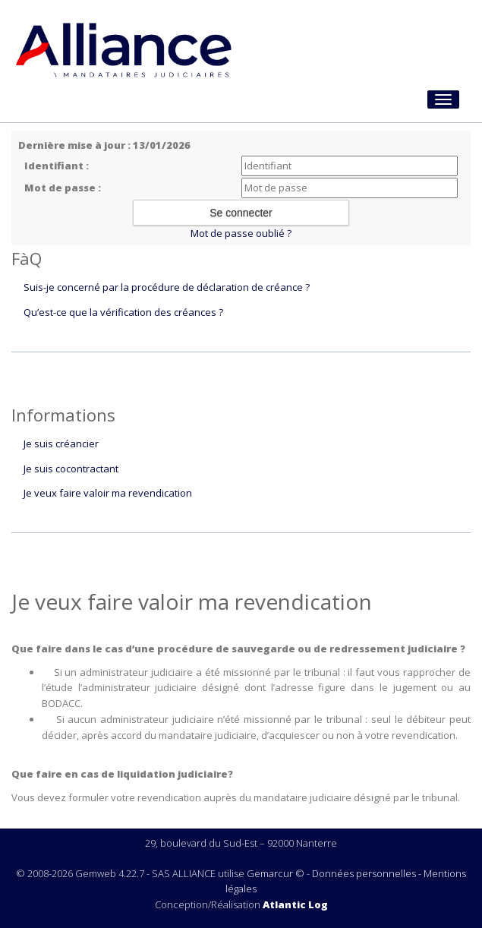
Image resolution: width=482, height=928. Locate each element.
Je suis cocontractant (71, 468)
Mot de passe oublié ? (241, 233)
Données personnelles (364, 873)
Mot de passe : (62, 187)
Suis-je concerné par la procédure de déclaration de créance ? (167, 287)
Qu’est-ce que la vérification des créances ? (123, 312)
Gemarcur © (275, 873)
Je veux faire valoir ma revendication (108, 493)
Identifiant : (56, 165)
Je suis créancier (61, 443)
